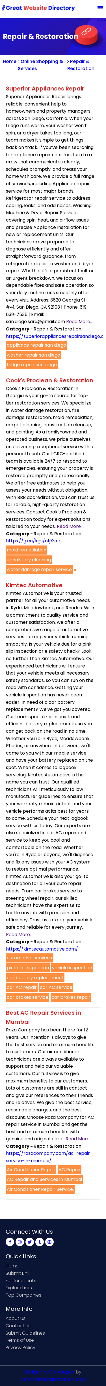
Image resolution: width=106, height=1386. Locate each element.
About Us (15, 1318)
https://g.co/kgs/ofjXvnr (33, 541)
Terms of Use (20, 1340)
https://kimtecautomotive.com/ (42, 949)
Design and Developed (50, 1372)
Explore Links (19, 1287)
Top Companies (23, 1295)
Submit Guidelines (25, 1333)
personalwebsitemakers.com (53, 1379)
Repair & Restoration (80, 65)
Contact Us (18, 1325)
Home (9, 61)
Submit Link (17, 1273)
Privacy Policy (20, 1347)
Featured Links (21, 1280)
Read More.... (80, 321)
